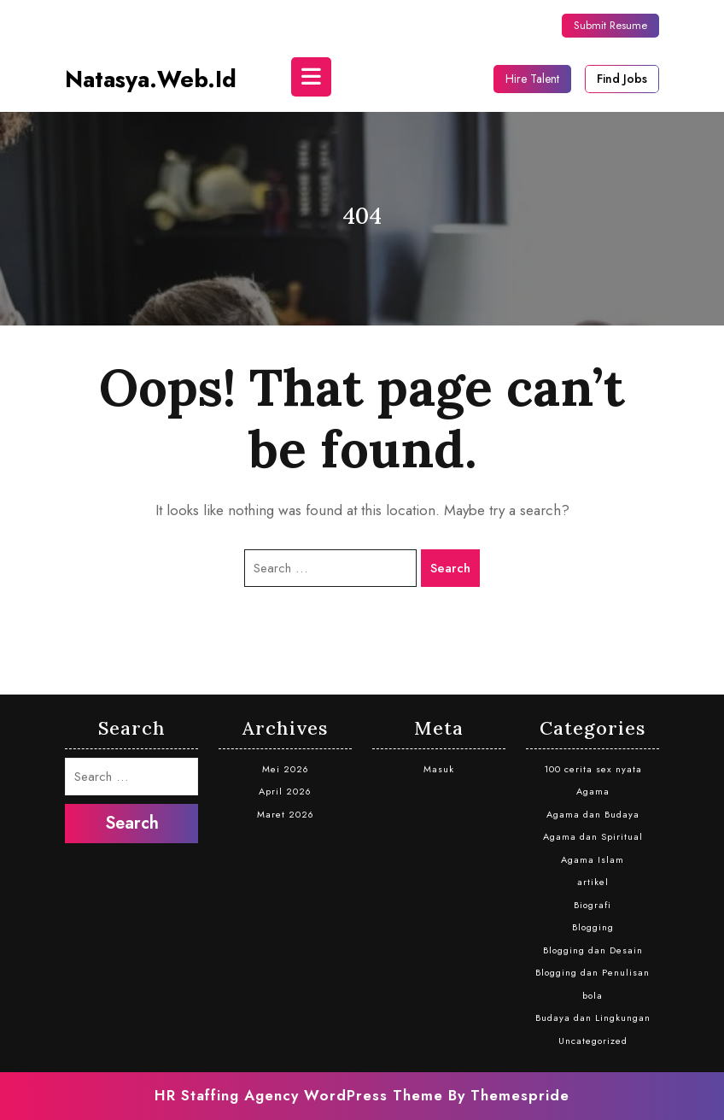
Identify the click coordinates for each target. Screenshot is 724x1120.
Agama (593, 791)
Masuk (438, 769)
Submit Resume (610, 25)
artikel (593, 881)
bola (592, 995)
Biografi (592, 905)
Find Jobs (622, 78)
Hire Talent (532, 78)
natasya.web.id (150, 79)
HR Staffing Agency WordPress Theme (299, 1095)
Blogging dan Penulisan (592, 972)
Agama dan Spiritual (593, 836)
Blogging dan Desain (593, 950)
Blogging (593, 927)
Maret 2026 (285, 814)
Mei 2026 (285, 769)
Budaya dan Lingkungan (593, 1017)
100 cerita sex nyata (593, 769)
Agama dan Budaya (592, 814)
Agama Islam (592, 859)
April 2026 (285, 791)
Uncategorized (593, 1040)
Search (450, 568)
